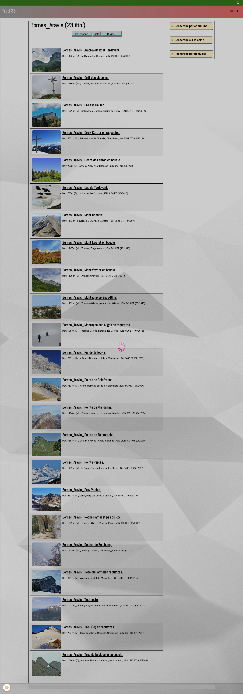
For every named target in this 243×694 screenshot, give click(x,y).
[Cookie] (6, 687)
